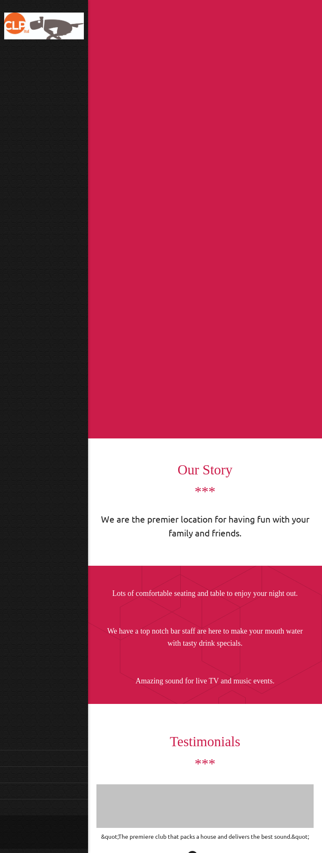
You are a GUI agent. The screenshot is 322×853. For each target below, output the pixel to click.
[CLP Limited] (44, 27)
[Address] (40, 832)
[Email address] (27, 832)
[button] (205, 812)
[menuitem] (44, 758)
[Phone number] (14, 832)
